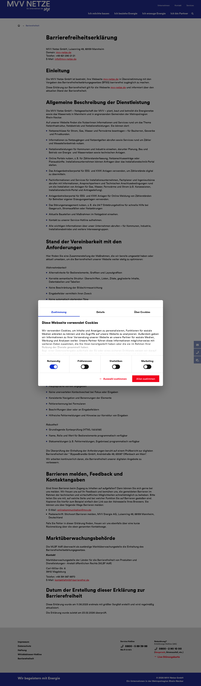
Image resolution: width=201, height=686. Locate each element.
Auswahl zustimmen (115, 378)
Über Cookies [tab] (142, 312)
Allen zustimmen (145, 378)
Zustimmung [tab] (58, 312)
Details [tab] (100, 312)
